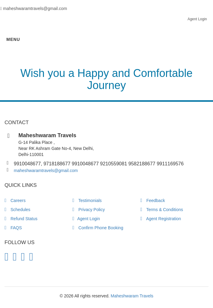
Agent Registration (160, 218)
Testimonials (87, 200)
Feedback (152, 200)
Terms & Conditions (161, 209)
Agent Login (197, 19)
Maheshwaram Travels (132, 295)
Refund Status (21, 218)
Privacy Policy (88, 209)
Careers (15, 200)
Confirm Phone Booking (97, 227)
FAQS (13, 227)
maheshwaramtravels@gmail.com (46, 170)
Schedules (17, 209)
